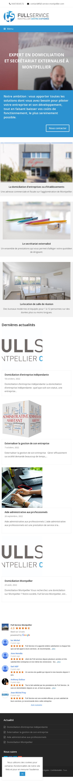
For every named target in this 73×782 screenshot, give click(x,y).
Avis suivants (36, 705)
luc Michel (15, 640)
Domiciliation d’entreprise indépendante (27, 374)
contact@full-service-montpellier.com (47, 3)
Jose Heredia (16, 653)
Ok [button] (22, 774)
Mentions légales (42, 770)
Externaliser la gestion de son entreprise (27, 443)
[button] (8, 28)
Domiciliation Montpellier (19, 580)
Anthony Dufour (18, 680)
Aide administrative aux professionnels (26, 512)
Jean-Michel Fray (18, 693)
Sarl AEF (14, 666)
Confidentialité (56, 770)
